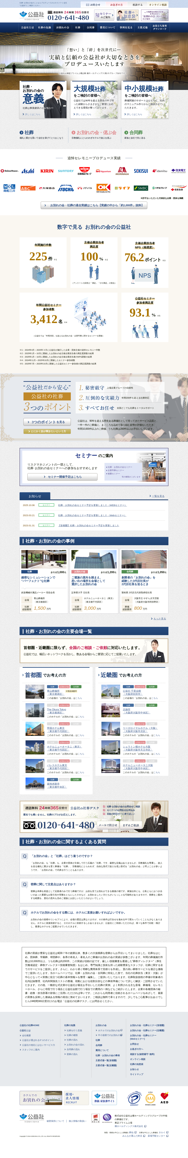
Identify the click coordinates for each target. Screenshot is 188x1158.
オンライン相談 (137, 1059)
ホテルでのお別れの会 (109, 1030)
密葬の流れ (72, 1054)
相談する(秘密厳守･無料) (142, 1054)
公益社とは (25, 1030)
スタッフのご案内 (31, 1049)
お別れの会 (101, 1025)
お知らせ (134, 1069)
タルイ (162, 1132)
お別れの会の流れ (75, 1044)
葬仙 (131, 1132)
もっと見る (160, 618)
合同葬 (99, 1045)
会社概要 (26, 1035)
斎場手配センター (156, 1136)
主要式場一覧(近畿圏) (106, 1065)
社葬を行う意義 (74, 1030)
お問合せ (134, 1044)
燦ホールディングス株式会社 (129, 1126)
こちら (79, 698)
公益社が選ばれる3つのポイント (38, 1040)
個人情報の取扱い (77, 1121)
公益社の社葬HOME (29, 1025)
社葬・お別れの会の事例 (108, 1055)
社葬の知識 (69, 1025)
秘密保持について (55, 1121)
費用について (102, 1050)
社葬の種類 (72, 1035)
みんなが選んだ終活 (132, 1136)
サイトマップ (136, 1074)
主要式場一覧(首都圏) (106, 1060)
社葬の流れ (72, 1040)
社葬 (98, 1040)
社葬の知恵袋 (136, 1064)
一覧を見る (158, 496)
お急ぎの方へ (136, 1049)
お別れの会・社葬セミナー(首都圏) (147, 1025)
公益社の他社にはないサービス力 (38, 1045)
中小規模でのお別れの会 (110, 1035)
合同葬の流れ (73, 1049)
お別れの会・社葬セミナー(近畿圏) (147, 1030)
